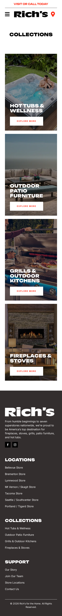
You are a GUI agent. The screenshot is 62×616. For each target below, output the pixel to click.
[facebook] (8, 445)
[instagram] (15, 445)
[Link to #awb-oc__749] (7, 14)
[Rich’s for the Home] (31, 12)
